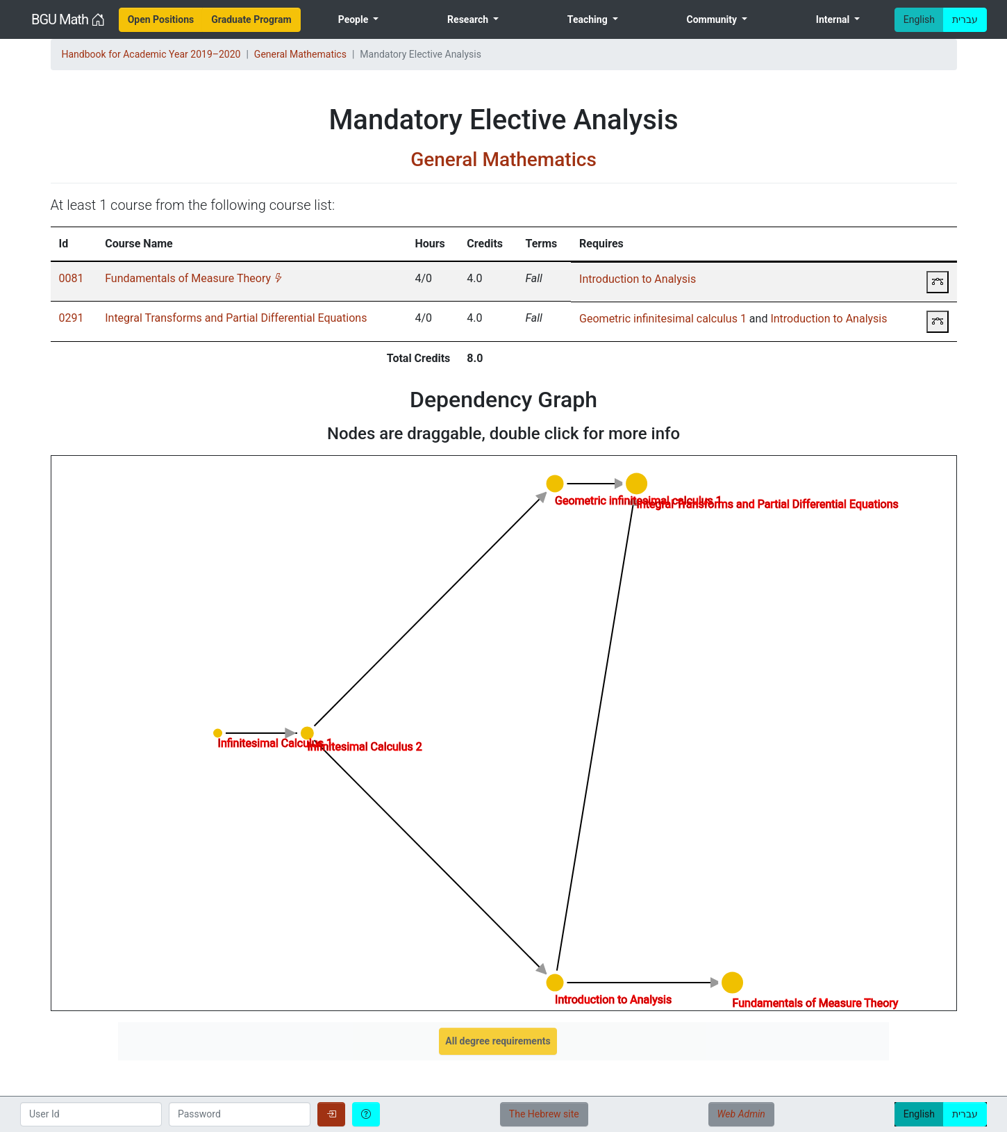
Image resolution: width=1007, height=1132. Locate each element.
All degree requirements (497, 1041)
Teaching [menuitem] (588, 19)
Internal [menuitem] (834, 19)
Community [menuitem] (712, 19)
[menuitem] (161, 20)
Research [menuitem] (468, 19)
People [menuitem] (354, 19)
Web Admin (741, 1113)
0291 (71, 318)
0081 (71, 278)
